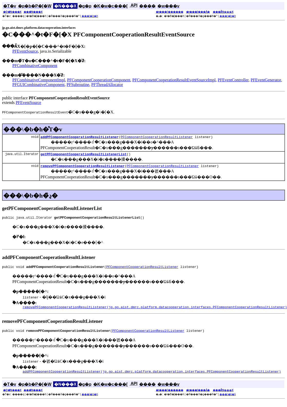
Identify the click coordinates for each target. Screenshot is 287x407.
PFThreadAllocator (107, 84)
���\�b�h (90, 16)
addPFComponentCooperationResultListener (80, 137)
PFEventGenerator (266, 80)
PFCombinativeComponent (34, 65)
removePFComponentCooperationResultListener (83, 168)
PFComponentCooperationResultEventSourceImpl (174, 80)
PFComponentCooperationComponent (98, 80)
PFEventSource (25, 51)
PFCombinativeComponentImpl (38, 80)
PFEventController (233, 80)
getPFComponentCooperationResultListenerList (84, 155)
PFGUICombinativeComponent (38, 84)
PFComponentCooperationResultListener (157, 137)
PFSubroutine (78, 84)
